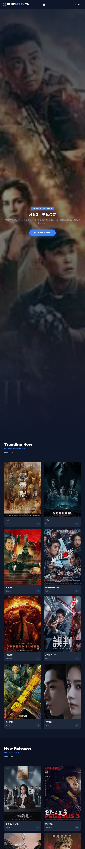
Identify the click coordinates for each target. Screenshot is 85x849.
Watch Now (42, 232)
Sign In (77, 4)
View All (8, 453)
